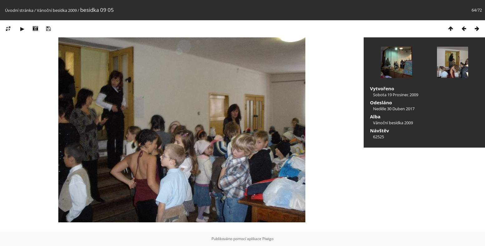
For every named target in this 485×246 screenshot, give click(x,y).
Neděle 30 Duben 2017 (394, 108)
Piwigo (268, 238)
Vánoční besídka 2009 (57, 10)
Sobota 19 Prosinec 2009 (395, 94)
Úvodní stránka (19, 10)
